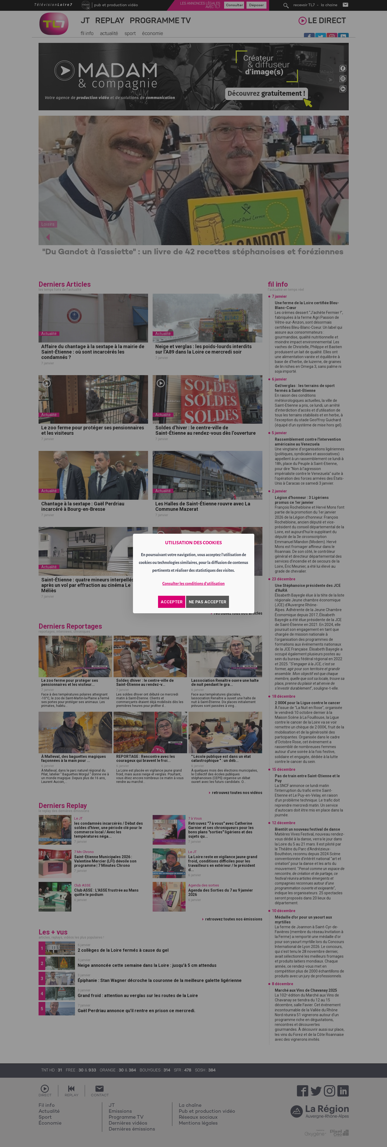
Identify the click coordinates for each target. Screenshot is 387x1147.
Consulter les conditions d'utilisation (193, 583)
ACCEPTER (172, 602)
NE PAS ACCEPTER (207, 602)
